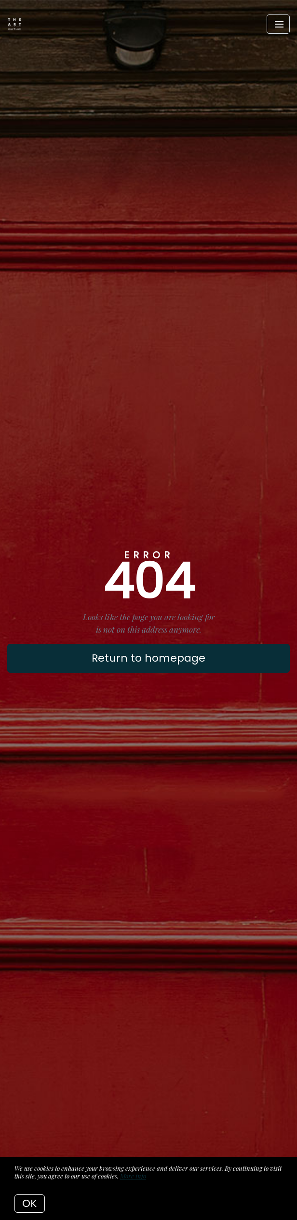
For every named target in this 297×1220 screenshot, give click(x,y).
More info (133, 1176)
